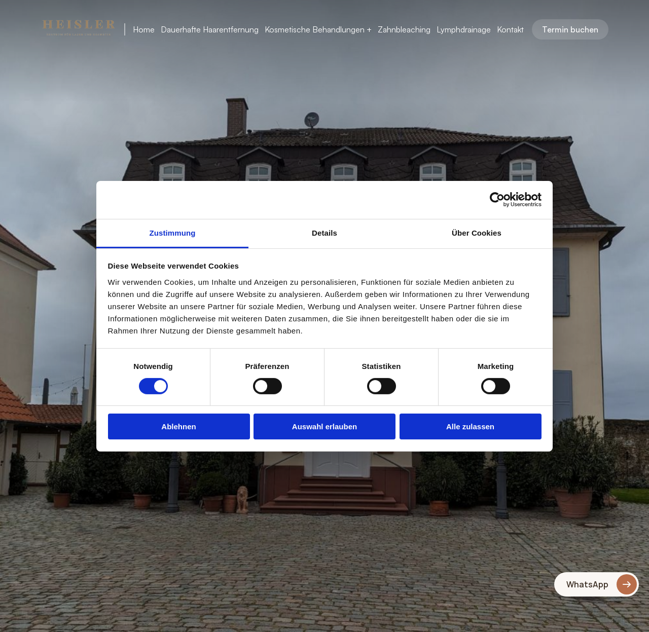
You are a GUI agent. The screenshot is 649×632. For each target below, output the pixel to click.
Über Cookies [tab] (476, 232)
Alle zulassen (470, 426)
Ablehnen (178, 426)
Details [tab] (324, 232)
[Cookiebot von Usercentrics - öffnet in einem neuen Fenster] (497, 199)
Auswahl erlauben (324, 426)
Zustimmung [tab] (173, 232)
